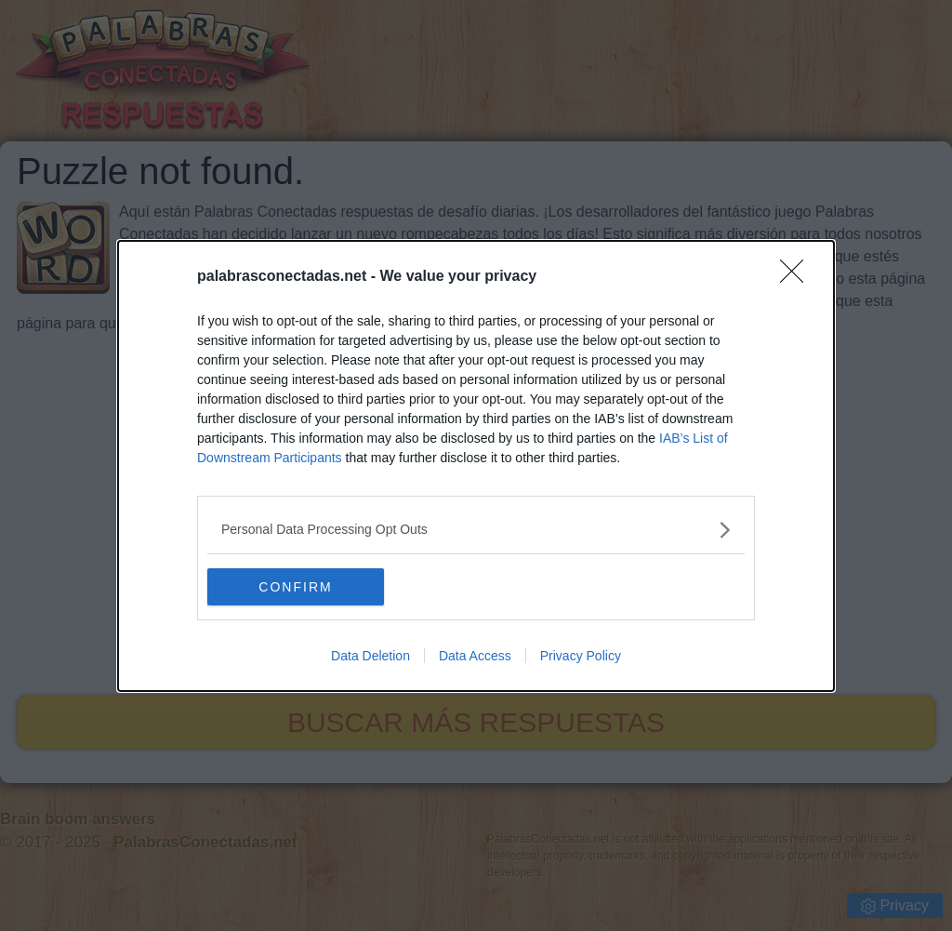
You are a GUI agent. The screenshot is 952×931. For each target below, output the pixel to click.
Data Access (475, 655)
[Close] (797, 277)
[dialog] (476, 466)
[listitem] (476, 529)
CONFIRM (295, 586)
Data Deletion (370, 655)
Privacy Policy (580, 655)
